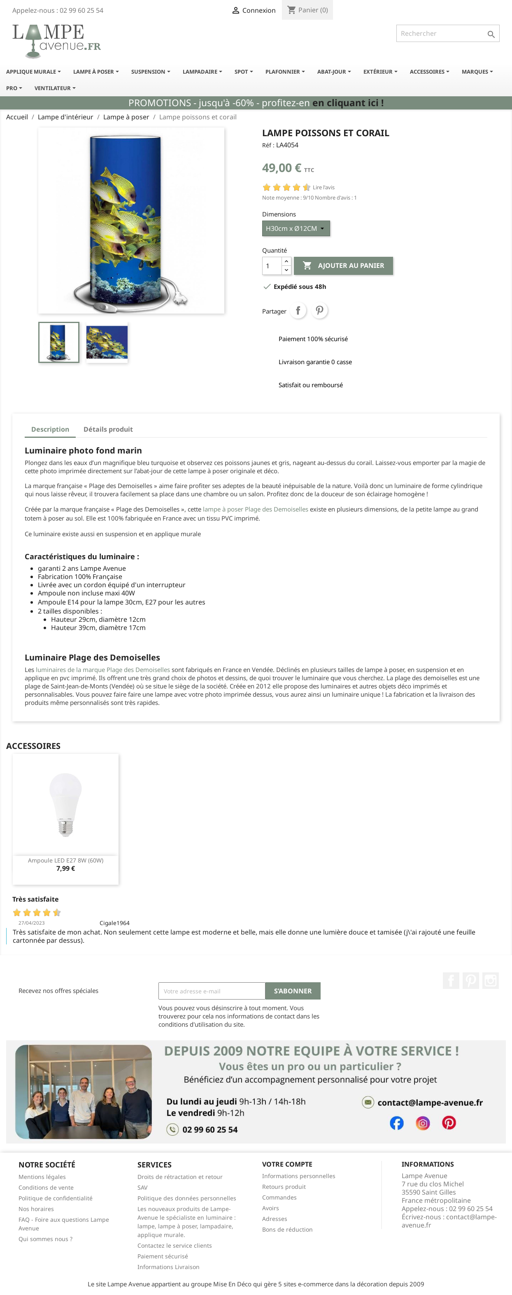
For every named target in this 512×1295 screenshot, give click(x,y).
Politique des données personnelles (186, 1198)
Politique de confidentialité (56, 1198)
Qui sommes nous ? (45, 1239)
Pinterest (319, 310)
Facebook (451, 980)
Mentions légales (42, 1177)
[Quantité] (272, 266)
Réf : (268, 145)
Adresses (274, 1219)
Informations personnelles (298, 1176)
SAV (142, 1187)
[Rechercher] (448, 33)
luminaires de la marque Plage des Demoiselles (103, 669)
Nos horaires (36, 1209)
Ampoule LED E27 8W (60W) (65, 860)
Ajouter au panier (343, 265)
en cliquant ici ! (348, 102)
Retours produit (284, 1186)
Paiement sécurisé (162, 1256)
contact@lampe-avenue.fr (449, 1221)
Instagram (490, 980)
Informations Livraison (168, 1267)
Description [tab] (50, 429)
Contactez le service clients (174, 1245)
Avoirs (270, 1208)
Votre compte (287, 1164)
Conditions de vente (46, 1187)
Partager (298, 310)
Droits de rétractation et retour (180, 1177)
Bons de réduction (287, 1229)
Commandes (279, 1197)
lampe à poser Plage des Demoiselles (255, 509)
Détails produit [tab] (108, 429)
